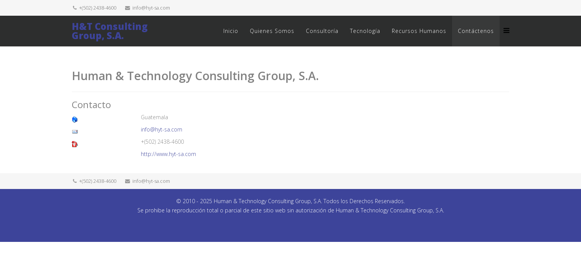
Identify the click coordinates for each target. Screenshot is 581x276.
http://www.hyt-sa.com (168, 154)
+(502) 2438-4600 (97, 8)
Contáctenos (476, 30)
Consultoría (322, 30)
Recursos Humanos (419, 30)
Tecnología (365, 30)
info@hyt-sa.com (151, 8)
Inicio (230, 30)
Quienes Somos (272, 30)
